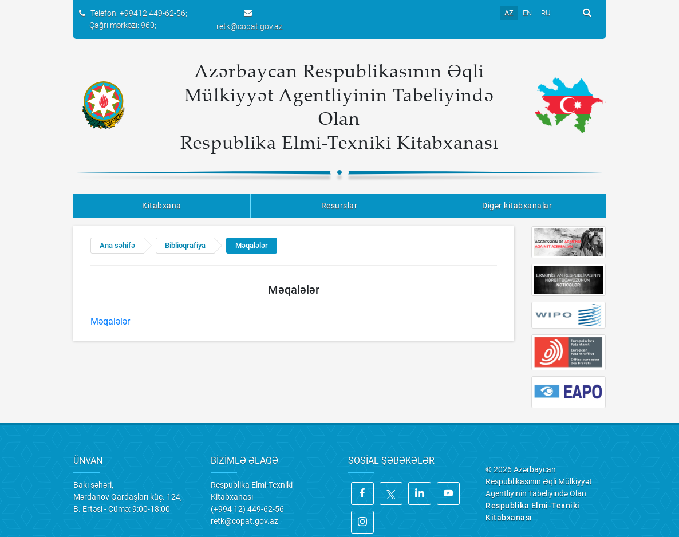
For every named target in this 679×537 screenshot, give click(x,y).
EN (527, 13)
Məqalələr (251, 245)
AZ (509, 13)
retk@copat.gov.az (249, 26)
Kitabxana (161, 205)
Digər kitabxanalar (517, 205)
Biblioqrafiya (185, 245)
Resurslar (339, 205)
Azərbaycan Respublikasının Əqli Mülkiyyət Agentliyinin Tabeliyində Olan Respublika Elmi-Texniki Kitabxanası (339, 106)
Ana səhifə (117, 245)
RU (546, 13)
